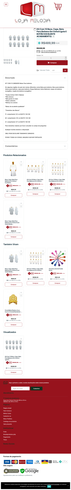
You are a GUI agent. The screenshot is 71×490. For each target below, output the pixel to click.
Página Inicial (7, 408)
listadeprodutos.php (9, 434)
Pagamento (6, 437)
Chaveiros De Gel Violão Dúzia (56, 269)
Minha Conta (7, 413)
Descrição (10, 78)
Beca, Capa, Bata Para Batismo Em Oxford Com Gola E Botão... (12, 222)
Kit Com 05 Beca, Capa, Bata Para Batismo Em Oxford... (35, 180)
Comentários (11, 146)
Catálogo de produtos (10, 421)
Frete (4, 431)
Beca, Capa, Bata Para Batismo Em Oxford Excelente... (11, 181)
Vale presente (7, 424)
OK (65, 70)
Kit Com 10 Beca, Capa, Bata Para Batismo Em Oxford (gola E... (13, 358)
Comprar (13, 195)
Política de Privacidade (53, 484)
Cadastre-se (7, 416)
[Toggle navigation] (6, 4)
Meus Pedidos (7, 419)
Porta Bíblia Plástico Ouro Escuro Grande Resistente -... (13, 311)
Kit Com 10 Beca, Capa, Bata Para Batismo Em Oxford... (57, 180)
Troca (5, 439)
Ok (49, 486)
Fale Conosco (7, 411)
